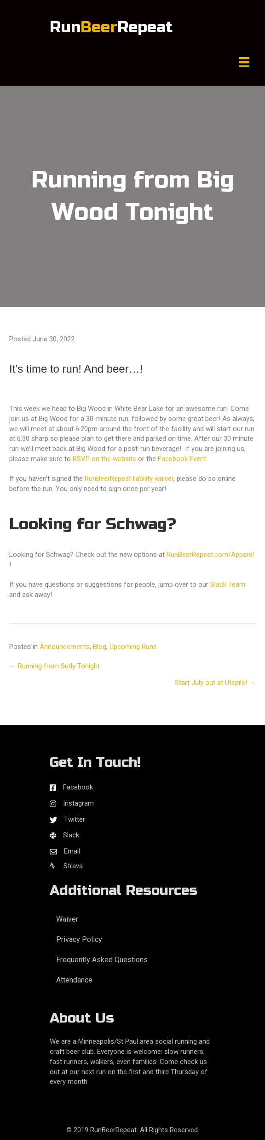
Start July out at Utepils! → (215, 682)
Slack (71, 835)
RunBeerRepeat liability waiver (129, 478)
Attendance (74, 980)
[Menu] (244, 62)
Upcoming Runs (133, 647)
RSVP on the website (104, 459)
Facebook (78, 787)
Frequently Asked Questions (102, 959)
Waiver (67, 919)
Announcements (65, 647)
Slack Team (227, 584)
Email (72, 851)
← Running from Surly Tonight (54, 666)
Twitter (74, 819)
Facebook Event (182, 459)
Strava (66, 866)
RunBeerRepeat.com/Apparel (210, 554)
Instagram (78, 803)
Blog (99, 647)
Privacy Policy (79, 939)
